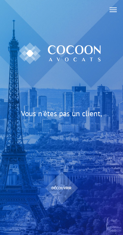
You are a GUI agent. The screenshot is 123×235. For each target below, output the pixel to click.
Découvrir (61, 187)
